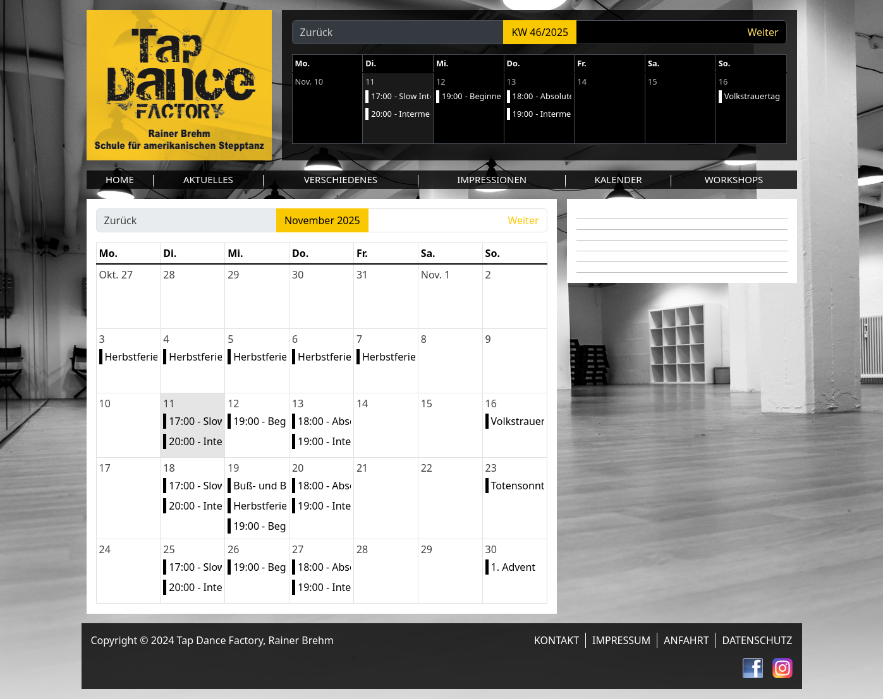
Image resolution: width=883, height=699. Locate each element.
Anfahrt (686, 640)
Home (120, 179)
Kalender (618, 179)
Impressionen (492, 179)
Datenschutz (757, 640)
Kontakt (556, 640)
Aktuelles (208, 179)
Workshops (734, 179)
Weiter (762, 32)
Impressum (621, 640)
